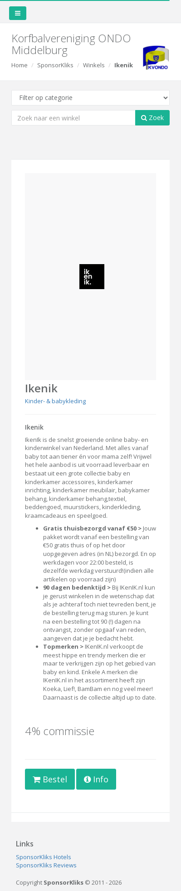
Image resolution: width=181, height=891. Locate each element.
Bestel (50, 779)
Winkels (94, 65)
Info (96, 779)
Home (19, 65)
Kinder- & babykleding (55, 401)
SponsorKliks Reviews (46, 865)
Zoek (152, 117)
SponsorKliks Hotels (43, 857)
